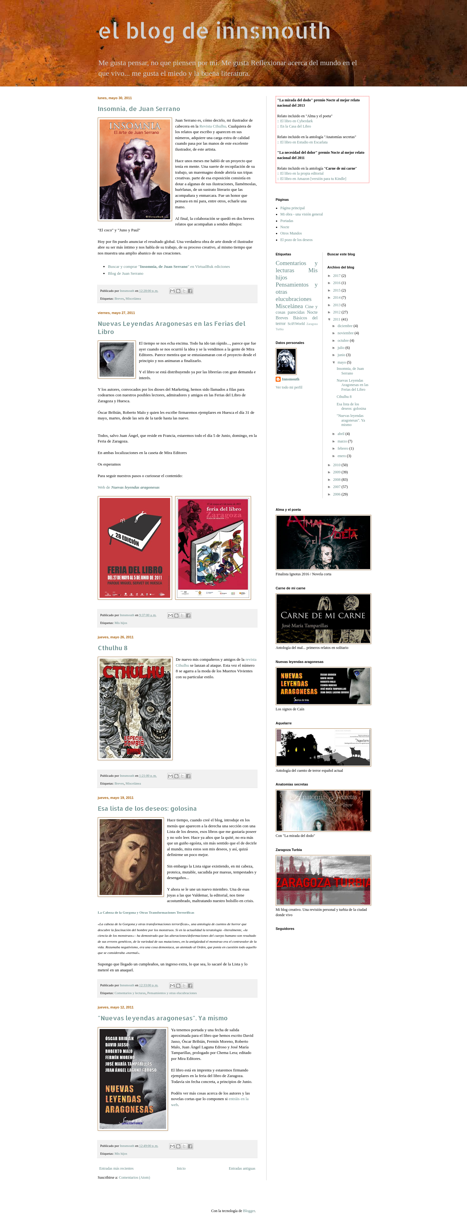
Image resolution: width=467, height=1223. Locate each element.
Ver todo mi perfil (289, 387)
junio (341, 355)
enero (341, 456)
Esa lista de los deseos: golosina (147, 808)
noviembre (345, 333)
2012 (337, 312)
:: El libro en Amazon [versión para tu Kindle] (311, 178)
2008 (337, 479)
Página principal (292, 208)
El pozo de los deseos (296, 240)
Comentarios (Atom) (134, 1177)
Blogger (249, 1211)
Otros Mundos (291, 233)
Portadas (286, 221)
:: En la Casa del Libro (294, 126)
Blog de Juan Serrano (125, 273)
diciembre (344, 326)
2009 (337, 472)
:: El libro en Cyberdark (295, 121)
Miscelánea (133, 298)
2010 (337, 465)
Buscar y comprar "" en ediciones (169, 266)
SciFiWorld (296, 323)
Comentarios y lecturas (130, 993)
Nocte (284, 227)
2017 (337, 275)
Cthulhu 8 (113, 648)
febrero (342, 448)
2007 (337, 487)
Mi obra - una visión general (301, 214)
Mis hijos (121, 623)
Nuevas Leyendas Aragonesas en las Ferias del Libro (352, 385)
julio (340, 348)
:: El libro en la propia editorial (300, 173)
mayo (341, 362)
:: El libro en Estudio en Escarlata (302, 142)
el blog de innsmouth (214, 30)
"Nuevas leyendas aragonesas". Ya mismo (163, 1018)
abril (340, 434)
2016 (337, 283)
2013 (337, 305)
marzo (342, 441)
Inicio (181, 1168)
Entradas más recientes (116, 1168)
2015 (337, 290)
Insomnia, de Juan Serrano (139, 108)
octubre (343, 340)
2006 (337, 494)
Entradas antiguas (242, 1168)
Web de (129, 487)
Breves (119, 298)
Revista (212, 126)
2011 (337, 319)
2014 (337, 297)
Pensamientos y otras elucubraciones (172, 993)
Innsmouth (290, 379)
